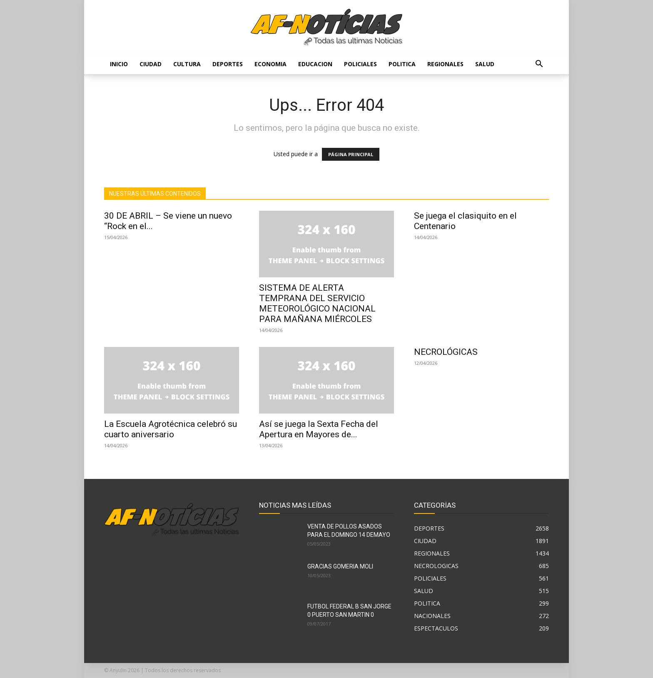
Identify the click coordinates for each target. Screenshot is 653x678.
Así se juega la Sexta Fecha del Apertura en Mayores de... (318, 429)
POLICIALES (360, 64)
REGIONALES (445, 64)
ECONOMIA (270, 64)
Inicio (119, 64)
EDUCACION (315, 64)
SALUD (484, 64)
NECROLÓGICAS (446, 352)
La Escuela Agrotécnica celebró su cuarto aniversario (170, 429)
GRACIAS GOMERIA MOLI (340, 566)
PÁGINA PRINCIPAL (350, 154)
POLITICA (402, 64)
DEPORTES (227, 64)
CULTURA (187, 64)
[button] (539, 65)
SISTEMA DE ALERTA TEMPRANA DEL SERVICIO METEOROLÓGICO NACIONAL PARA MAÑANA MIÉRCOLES (317, 303)
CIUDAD (151, 64)
